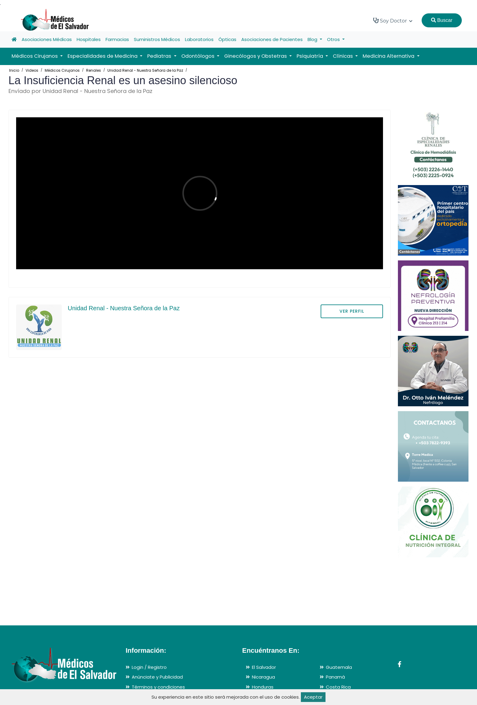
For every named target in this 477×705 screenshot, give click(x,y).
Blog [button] (313, 39)
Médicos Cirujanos (62, 70)
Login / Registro (149, 667)
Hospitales (89, 39)
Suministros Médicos (157, 39)
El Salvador (264, 667)
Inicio (14, 70)
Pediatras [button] (159, 56)
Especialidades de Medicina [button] (103, 56)
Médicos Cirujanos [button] (35, 56)
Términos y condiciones (158, 687)
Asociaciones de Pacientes (272, 39)
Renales (93, 70)
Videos (32, 70)
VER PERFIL (351, 311)
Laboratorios (199, 39)
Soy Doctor (393, 21)
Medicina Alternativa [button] (389, 56)
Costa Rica (338, 687)
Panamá (335, 677)
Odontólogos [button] (198, 56)
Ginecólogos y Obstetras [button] (256, 56)
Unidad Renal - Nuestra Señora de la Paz (145, 70)
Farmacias (117, 39)
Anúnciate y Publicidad (157, 677)
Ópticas (227, 39)
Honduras (262, 687)
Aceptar (313, 697)
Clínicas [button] (343, 56)
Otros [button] (334, 39)
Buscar (441, 20)
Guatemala (339, 667)
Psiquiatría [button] (310, 56)
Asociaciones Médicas (47, 39)
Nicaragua (263, 677)
